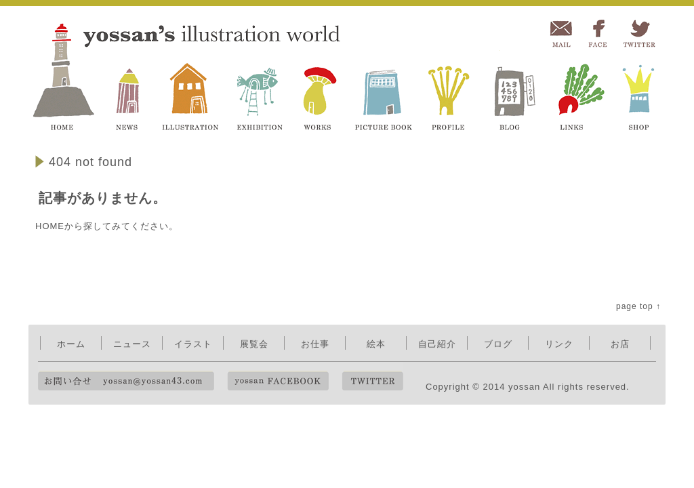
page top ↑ (638, 306)
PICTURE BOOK (383, 93)
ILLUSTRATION (190, 93)
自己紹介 (437, 344)
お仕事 (315, 344)
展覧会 (254, 344)
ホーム (71, 344)
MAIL (560, 34)
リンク (559, 344)
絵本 (376, 344)
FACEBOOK (598, 34)
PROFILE (450, 93)
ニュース (132, 344)
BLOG (511, 93)
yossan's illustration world (66, 76)
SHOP (639, 93)
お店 (620, 344)
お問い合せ (126, 380)
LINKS (577, 93)
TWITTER (638, 34)
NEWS (129, 93)
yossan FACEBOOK (278, 380)
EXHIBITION (259, 93)
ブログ (498, 344)
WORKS (320, 93)
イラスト (193, 344)
